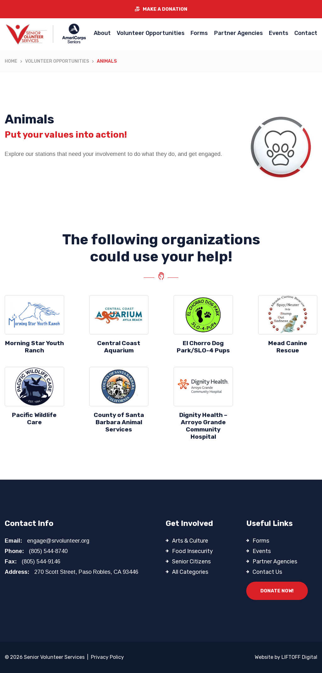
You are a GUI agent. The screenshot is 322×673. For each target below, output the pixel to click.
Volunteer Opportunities (151, 33)
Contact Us (267, 571)
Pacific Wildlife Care (34, 418)
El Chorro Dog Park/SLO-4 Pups (203, 346)
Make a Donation (161, 9)
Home (11, 61)
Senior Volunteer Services (54, 657)
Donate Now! (277, 591)
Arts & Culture (190, 540)
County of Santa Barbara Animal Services (119, 422)
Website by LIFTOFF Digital (286, 657)
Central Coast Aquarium (118, 346)
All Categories (190, 571)
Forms (199, 33)
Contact (305, 33)
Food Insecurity (192, 551)
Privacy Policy (107, 657)
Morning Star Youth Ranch (34, 346)
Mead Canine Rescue (287, 346)
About (102, 33)
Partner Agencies (238, 33)
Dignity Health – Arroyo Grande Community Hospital (203, 425)
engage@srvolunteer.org (58, 541)
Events (278, 33)
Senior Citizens (191, 561)
